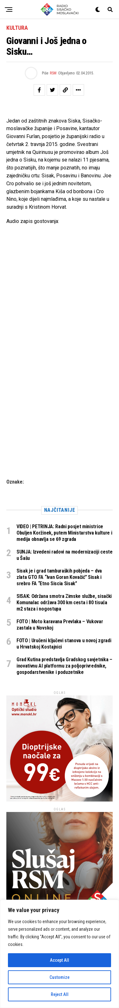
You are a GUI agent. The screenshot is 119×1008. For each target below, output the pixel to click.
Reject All (60, 994)
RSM (53, 73)
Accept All (59, 960)
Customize (59, 977)
